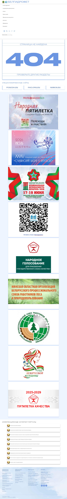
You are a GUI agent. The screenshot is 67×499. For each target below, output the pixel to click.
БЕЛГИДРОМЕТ (18, 2)
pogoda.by (12, 87)
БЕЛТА (14, 497)
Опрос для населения (32, 481)
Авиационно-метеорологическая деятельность (5, 481)
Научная (3, 487)
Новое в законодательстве (32, 479)
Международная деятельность (7, 483)
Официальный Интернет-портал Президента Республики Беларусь (19, 439)
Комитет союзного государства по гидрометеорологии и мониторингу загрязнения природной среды (25, 457)
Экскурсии (5, 26)
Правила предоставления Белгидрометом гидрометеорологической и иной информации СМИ (33, 484)
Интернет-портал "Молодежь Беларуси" (15, 462)
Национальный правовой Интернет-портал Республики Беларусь (19, 430)
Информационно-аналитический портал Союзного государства (18, 453)
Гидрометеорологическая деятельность (6, 476)
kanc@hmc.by (45, 475)
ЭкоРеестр (4, 491)
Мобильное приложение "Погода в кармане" (6, 485)
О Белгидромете (6, 5)
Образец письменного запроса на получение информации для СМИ (33, 476)
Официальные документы (8, 17)
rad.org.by (34, 87)
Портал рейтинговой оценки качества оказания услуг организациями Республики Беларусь (23, 443)
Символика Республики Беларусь (14, 425)
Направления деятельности (8, 8)
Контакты (5, 20)
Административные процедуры (18, 480)
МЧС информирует (31, 478)
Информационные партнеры (33, 473)
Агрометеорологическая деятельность (6, 473)
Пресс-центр (5, 14)
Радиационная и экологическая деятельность (7, 478)
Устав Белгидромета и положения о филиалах (19, 475)
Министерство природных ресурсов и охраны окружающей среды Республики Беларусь (23, 434)
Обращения (5, 23)
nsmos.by (55, 87)
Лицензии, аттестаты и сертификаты (19, 477)
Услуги (4, 11)
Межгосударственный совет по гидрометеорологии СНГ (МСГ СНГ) (19, 448)
